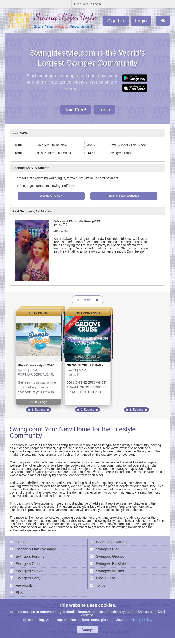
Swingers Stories (29, 571)
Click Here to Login (87, 4)
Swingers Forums (30, 556)
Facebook (24, 585)
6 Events (38, 409)
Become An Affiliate (51, 195)
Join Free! (75, 109)
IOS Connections (87, 313)
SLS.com (45, 445)
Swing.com (25, 429)
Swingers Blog (107, 549)
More (87, 299)
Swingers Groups (110, 556)
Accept (87, 630)
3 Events (87, 409)
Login (141, 20)
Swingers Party (28, 578)
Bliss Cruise (38, 313)
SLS (19, 593)
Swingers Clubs (28, 564)
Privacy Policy (140, 620)
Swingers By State (111, 564)
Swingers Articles (110, 571)
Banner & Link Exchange (124, 195)
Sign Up (115, 20)
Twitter (101, 585)
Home (21, 542)
